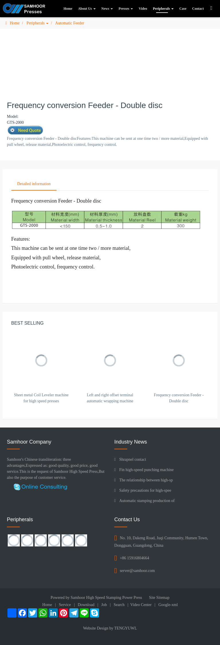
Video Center (141, 605)
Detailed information (34, 184)
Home (68, 9)
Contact (198, 9)
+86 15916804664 (134, 558)
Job (104, 605)
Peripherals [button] (163, 9)
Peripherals (37, 23)
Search (119, 605)
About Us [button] (86, 9)
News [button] (107, 9)
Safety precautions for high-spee (145, 490)
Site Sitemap (159, 597)
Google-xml (168, 605)
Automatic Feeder (69, 23)
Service (65, 605)
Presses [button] (126, 9)
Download (86, 605)
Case (182, 9)
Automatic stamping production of (146, 501)
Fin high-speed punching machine (146, 470)
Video (143, 9)
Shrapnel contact (132, 459)
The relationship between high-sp (146, 480)
